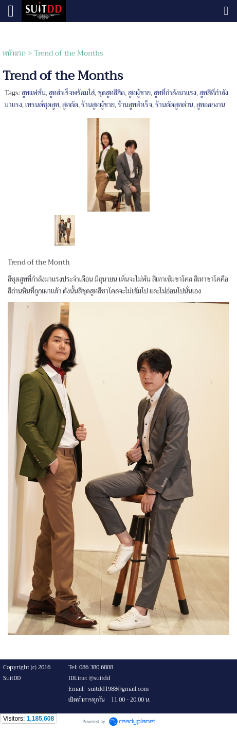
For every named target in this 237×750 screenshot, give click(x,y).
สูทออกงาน (210, 105)
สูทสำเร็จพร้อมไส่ (72, 93)
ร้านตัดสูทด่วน (174, 105)
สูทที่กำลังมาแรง (175, 93)
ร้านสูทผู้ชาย (98, 105)
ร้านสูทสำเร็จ (135, 105)
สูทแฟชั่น (34, 93)
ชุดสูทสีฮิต (111, 93)
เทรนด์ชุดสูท (42, 105)
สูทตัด (70, 105)
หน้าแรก (14, 53)
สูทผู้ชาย (139, 93)
